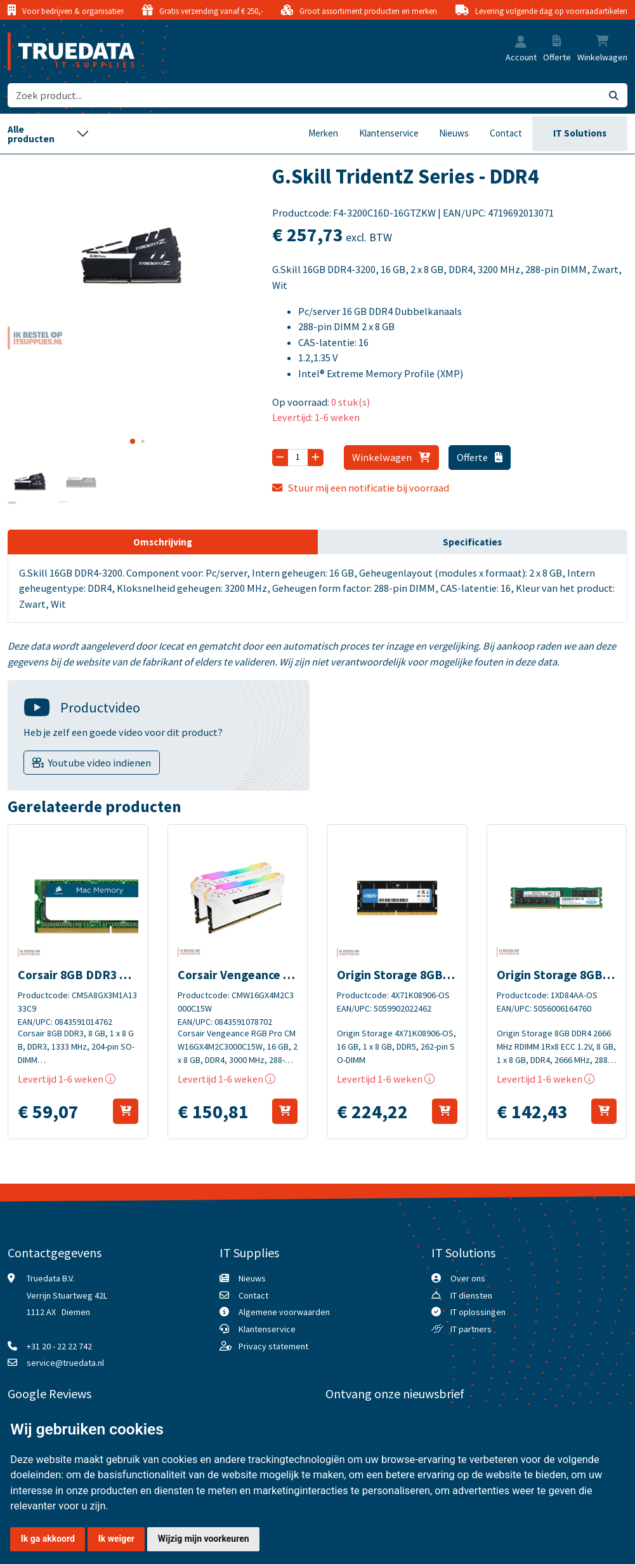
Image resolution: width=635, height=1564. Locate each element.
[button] (520, 42)
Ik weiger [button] (116, 1539)
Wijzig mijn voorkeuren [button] (203, 1539)
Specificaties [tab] (472, 542)
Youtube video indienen (99, 762)
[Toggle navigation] (48, 134)
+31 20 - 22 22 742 (59, 1346)
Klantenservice (389, 133)
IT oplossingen (478, 1312)
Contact (506, 133)
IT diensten (471, 1295)
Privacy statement (273, 1346)
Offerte (479, 457)
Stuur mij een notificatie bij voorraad (360, 487)
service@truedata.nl (65, 1362)
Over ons (467, 1278)
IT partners (471, 1329)
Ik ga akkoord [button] (48, 1539)
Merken (323, 133)
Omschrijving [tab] (162, 542)
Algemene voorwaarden (284, 1312)
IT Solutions (579, 133)
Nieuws (454, 133)
